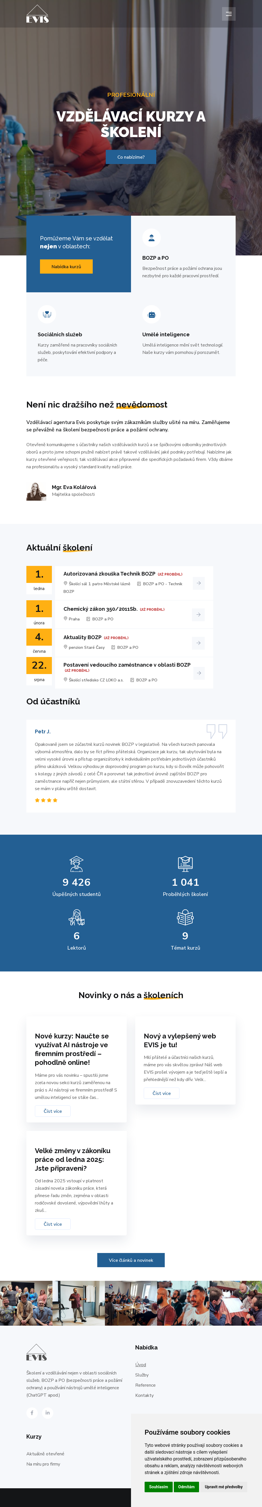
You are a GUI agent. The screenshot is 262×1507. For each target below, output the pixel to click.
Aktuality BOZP (83, 637)
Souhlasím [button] (158, 1487)
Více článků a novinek (131, 1260)
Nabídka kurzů (66, 267)
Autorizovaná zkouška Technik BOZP (109, 574)
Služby (142, 1375)
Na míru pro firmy (43, 1464)
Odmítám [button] (186, 1487)
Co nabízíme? (131, 157)
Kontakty (144, 1395)
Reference (145, 1385)
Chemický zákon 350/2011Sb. (101, 609)
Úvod (140, 1365)
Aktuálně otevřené (45, 1454)
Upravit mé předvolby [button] (223, 1487)
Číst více (53, 1111)
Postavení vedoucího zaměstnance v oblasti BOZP (127, 665)
